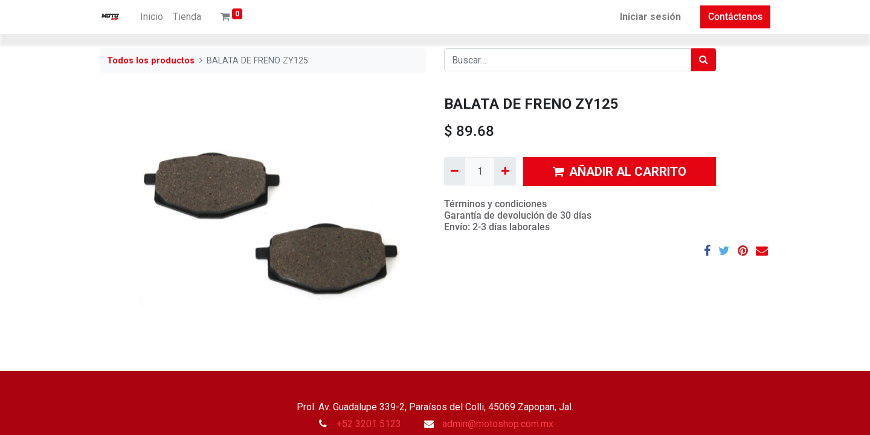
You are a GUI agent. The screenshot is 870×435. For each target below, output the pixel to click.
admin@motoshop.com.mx (497, 424)
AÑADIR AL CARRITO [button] (619, 171)
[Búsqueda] (703, 59)
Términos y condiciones (495, 204)
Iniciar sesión (650, 16)
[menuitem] (151, 17)
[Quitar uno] (454, 171)
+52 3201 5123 (369, 424)
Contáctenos (735, 16)
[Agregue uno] (504, 171)
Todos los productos (151, 61)
